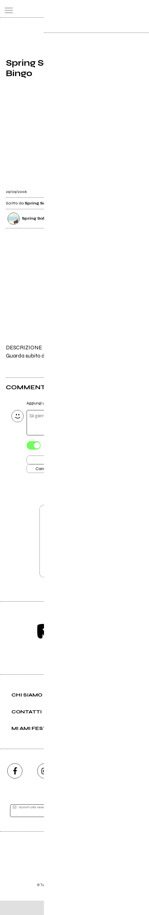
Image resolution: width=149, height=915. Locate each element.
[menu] (7, 8)
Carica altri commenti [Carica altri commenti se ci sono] (60, 471)
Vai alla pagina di (74, 552)
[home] (62, 8)
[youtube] (74, 785)
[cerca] (130, 8)
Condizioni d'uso (61, 891)
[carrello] (119, 8)
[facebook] (14, 785)
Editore (74, 865)
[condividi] (138, 188)
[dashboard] (142, 8)
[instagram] (44, 785)
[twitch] (104, 785)
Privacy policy (90, 891)
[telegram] (134, 785)
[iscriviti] (128, 825)
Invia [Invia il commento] (55, 461)
